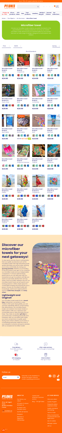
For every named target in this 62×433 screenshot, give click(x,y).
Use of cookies (51, 421)
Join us (49, 426)
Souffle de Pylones (22, 412)
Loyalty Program (52, 402)
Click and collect (52, 399)
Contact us (8, 411)
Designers (20, 414)
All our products (12, 13)
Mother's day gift (42, 13)
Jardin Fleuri (11, 290)
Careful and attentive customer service (38, 397)
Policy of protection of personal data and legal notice (53, 416)
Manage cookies (52, 423)
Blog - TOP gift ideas (38, 401)
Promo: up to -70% (5, 13)
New (22, 13)
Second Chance (48, 13)
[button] (3, 430)
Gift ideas (18, 13)
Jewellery (35, 13)
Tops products (28, 13)
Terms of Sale (51, 412)
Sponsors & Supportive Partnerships (20, 418)
